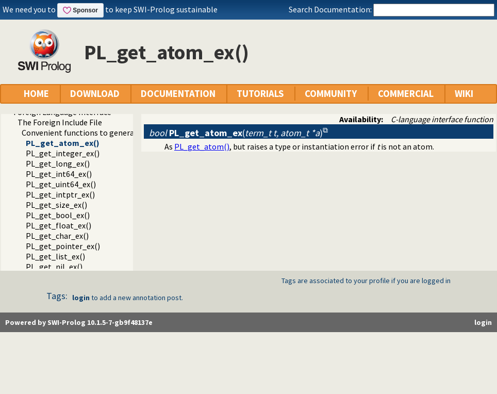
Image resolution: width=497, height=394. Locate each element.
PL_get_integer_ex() (63, 153)
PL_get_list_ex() (55, 256)
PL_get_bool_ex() (58, 215)
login (81, 297)
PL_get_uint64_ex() (61, 184)
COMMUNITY (331, 94)
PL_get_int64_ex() (59, 174)
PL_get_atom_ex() (63, 143)
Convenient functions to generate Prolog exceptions (115, 132)
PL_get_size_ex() (56, 205)
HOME (36, 94)
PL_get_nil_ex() (54, 266)
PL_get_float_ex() (58, 225)
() (236, 133)
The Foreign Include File (60, 122)
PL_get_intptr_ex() (60, 194)
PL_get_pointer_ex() (63, 246)
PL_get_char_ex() (57, 236)
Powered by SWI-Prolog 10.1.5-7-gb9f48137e (79, 322)
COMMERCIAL (406, 94)
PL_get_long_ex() (58, 163)
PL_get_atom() (201, 146)
